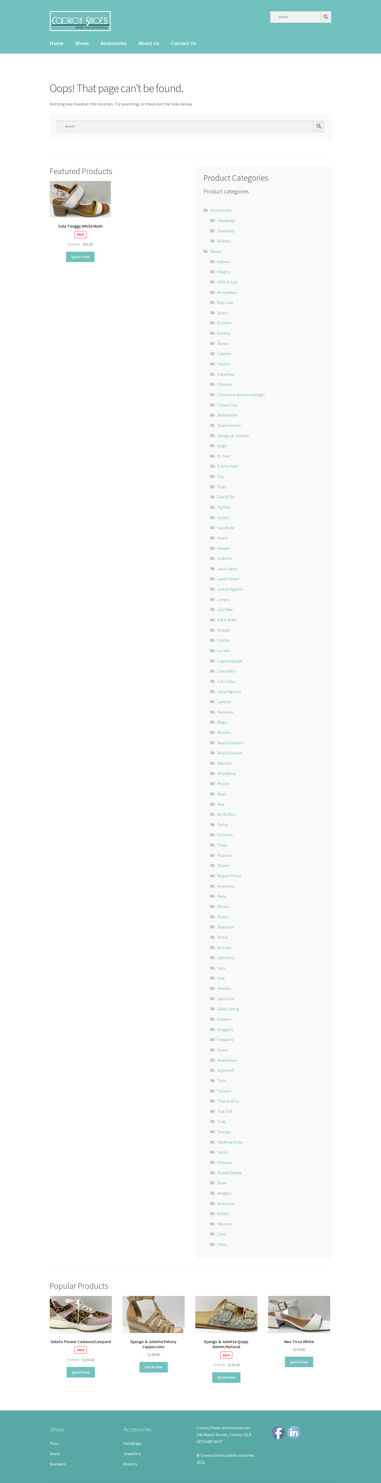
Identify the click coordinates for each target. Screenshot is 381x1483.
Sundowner (227, 1060)
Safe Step (225, 957)
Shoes (82, 43)
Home (57, 43)
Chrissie (224, 384)
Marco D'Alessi (230, 742)
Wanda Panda (229, 1172)
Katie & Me (227, 619)
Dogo (222, 445)
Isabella (224, 558)
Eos (220, 476)
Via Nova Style (230, 1142)
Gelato (223, 517)
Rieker (223, 916)
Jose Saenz (227, 568)
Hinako (223, 548)
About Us (148, 43)
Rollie (222, 937)
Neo (221, 804)
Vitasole (224, 1162)
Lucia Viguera (229, 691)
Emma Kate (228, 466)
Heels (222, 538)
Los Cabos (226, 681)
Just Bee (225, 609)
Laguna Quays (229, 660)
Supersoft (225, 1070)
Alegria (223, 271)
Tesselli (224, 1091)
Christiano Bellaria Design (241, 394)
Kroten (223, 640)
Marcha (223, 732)
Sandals (224, 988)
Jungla (223, 599)
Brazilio (224, 322)
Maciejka (225, 712)
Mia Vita (224, 763)
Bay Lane (225, 302)
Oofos (222, 824)
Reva (221, 896)
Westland (225, 1203)
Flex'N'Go (226, 496)
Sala (221, 968)
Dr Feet (223, 456)
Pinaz (222, 845)
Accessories (114, 43)
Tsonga (224, 1131)
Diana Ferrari (229, 425)
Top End (224, 1111)
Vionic (222, 1152)
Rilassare (225, 926)
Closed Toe (227, 405)
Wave (222, 1182)
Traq (221, 1121)
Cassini (223, 363)
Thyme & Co (228, 1101)
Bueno (223, 343)
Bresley (224, 333)
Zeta (221, 1234)
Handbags (226, 220)
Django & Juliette (233, 435)
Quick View (80, 256)
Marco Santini (229, 752)
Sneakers (225, 1039)
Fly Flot (224, 507)
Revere (223, 906)
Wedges (224, 1193)
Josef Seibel (228, 578)
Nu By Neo (226, 814)
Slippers (224, 1019)
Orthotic (225, 834)
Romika (224, 947)
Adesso (223, 261)
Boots (222, 312)
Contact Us (183, 43)
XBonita (224, 1224)
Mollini (223, 783)
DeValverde (227, 415)
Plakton (224, 855)
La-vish (223, 650)
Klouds (223, 630)
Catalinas (225, 374)
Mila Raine (226, 773)
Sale (221, 978)
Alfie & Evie (227, 282)
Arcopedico (227, 292)
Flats (221, 486)
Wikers (223, 1213)
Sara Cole (225, 998)
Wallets (224, 241)
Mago (222, 722)
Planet (223, 865)
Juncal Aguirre (230, 589)
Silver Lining (228, 1008)
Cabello (224, 353)
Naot (221, 793)
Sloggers (225, 1029)
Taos (221, 1080)
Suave (222, 1049)
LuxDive (224, 701)
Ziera (221, 1244)
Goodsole (225, 527)
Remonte (225, 886)
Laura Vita (226, 671)
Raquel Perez (229, 875)
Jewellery (226, 230)
